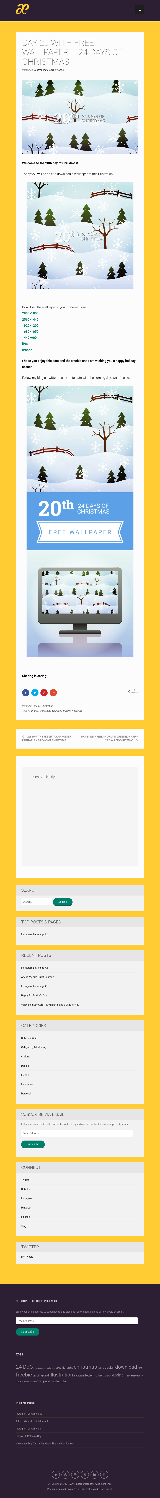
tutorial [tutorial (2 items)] (20, 1381)
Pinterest (26, 1207)
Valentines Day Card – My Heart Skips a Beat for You (50, 1004)
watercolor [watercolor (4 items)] (59, 1381)
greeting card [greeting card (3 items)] (41, 1375)
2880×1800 (30, 313)
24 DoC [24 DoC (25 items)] (24, 1367)
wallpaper (77, 710)
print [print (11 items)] (118, 1375)
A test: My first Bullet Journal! (37, 977)
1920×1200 (30, 325)
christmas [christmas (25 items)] (85, 1367)
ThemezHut (106, 1489)
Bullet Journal (29, 1038)
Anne (61, 70)
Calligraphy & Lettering (33, 1047)
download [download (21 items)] (126, 1367)
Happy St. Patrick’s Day (34, 995)
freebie (67, 710)
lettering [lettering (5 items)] (91, 1375)
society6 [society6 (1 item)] (127, 1376)
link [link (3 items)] (100, 1375)
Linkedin (25, 1216)
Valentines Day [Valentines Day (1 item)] (30, 1382)
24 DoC (34, 710)
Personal (26, 1093)
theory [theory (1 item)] (134, 1376)
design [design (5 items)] (110, 1368)
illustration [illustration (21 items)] (61, 1375)
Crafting (25, 1056)
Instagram (26, 1198)
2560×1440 (30, 319)
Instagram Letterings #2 (34, 934)
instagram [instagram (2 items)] (79, 1375)
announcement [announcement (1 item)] (39, 1368)
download (56, 710)
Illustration (47, 706)
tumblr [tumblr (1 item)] (140, 1376)
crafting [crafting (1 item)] (101, 1368)
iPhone (27, 350)
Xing (23, 1226)
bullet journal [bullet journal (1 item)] (52, 1368)
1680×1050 (30, 331)
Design (25, 1065)
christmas (45, 710)
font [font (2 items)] (140, 1367)
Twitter (25, 1179)
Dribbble (25, 1189)
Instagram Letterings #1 (34, 986)
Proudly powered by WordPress (63, 1489)
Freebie (37, 706)
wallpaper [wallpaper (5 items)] (44, 1381)
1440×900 (29, 337)
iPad (25, 344)
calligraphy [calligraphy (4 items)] (65, 1367)
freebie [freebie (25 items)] (24, 1375)
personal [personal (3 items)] (108, 1375)
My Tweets (27, 1256)
